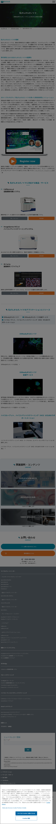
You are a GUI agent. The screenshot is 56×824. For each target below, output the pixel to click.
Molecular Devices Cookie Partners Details (14, 808)
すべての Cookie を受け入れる (26, 813)
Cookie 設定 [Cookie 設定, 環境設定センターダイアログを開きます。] (26, 818)
